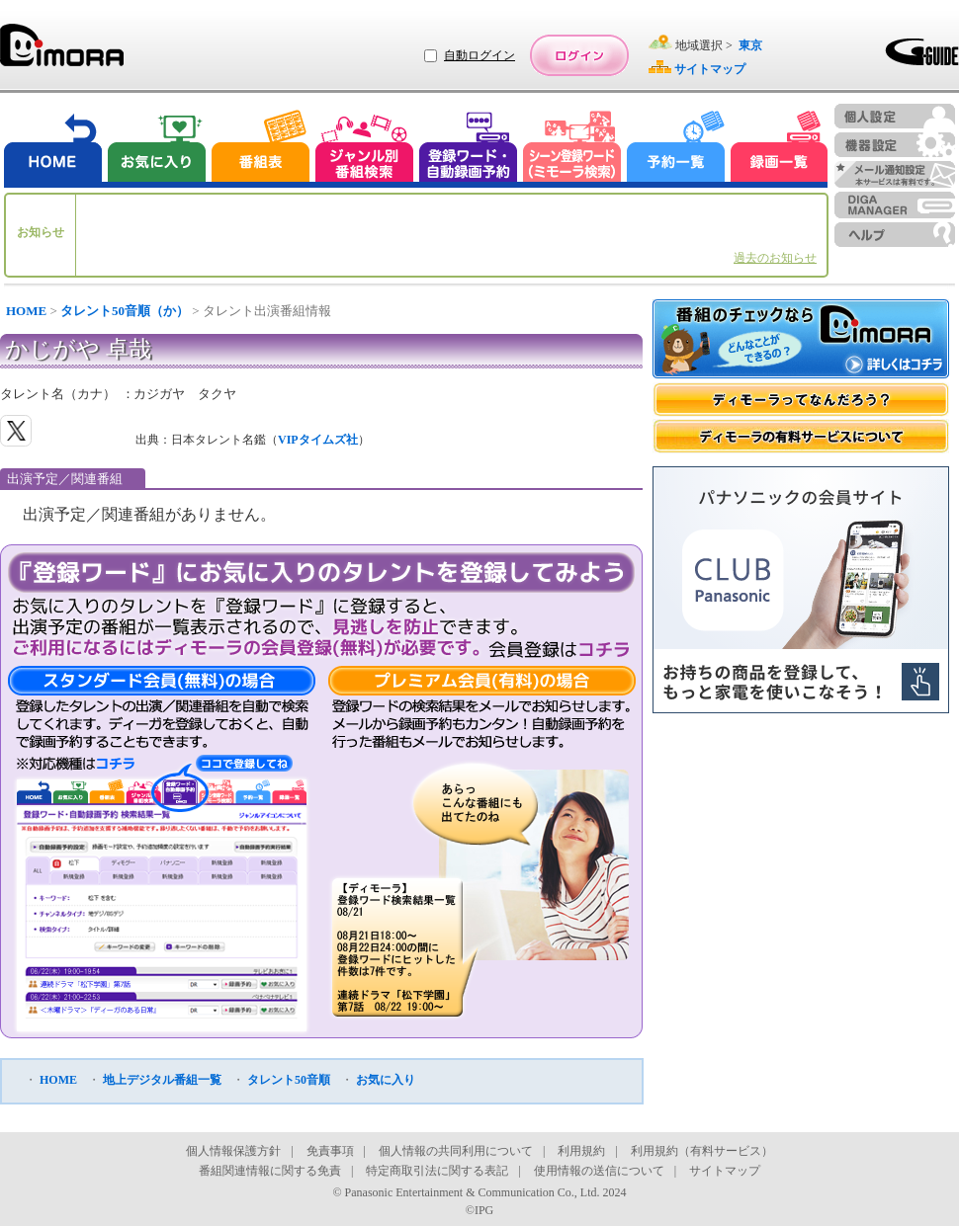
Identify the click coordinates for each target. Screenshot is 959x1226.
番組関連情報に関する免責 (270, 1171)
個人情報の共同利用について (456, 1151)
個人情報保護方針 (233, 1151)
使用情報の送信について (599, 1171)
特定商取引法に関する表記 (437, 1171)
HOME (26, 310)
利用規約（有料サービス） (702, 1151)
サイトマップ (724, 1171)
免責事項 (330, 1151)
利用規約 (581, 1151)
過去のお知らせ (775, 258)
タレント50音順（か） (124, 310)
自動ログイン (479, 55)
